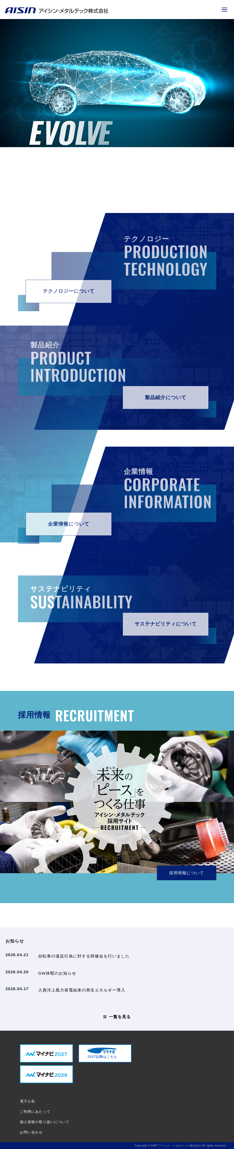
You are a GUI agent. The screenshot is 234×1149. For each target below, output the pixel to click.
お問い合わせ (31, 1132)
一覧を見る (120, 1016)
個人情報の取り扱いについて (44, 1122)
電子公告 (27, 1101)
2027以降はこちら (102, 1053)
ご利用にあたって (35, 1111)
